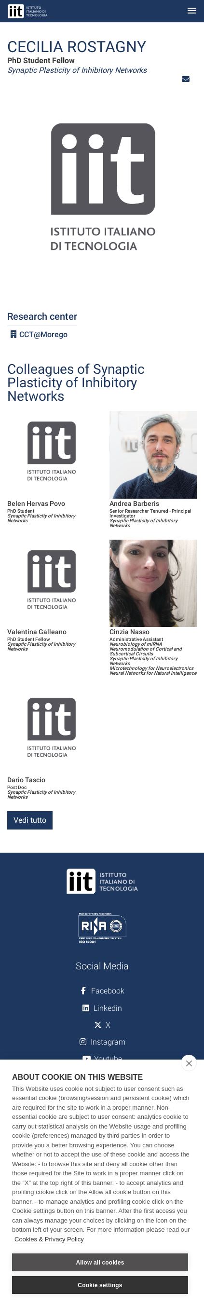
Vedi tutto (30, 820)
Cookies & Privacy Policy (49, 1239)
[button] (185, 79)
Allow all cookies (100, 1262)
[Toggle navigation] (192, 11)
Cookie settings (100, 1285)
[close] (189, 1063)
